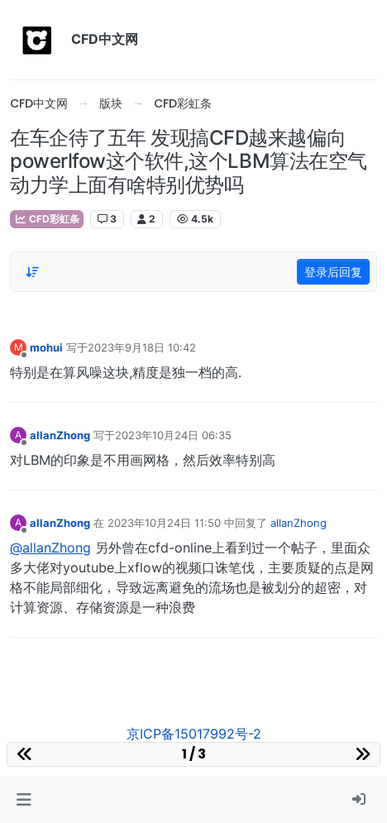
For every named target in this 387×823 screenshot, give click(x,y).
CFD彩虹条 (46, 219)
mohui (46, 347)
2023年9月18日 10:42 (142, 347)
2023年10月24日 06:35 (173, 435)
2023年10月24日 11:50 (164, 522)
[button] (24, 799)
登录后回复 (333, 272)
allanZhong (60, 435)
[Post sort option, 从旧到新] (32, 272)
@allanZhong (50, 547)
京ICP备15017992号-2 (194, 733)
